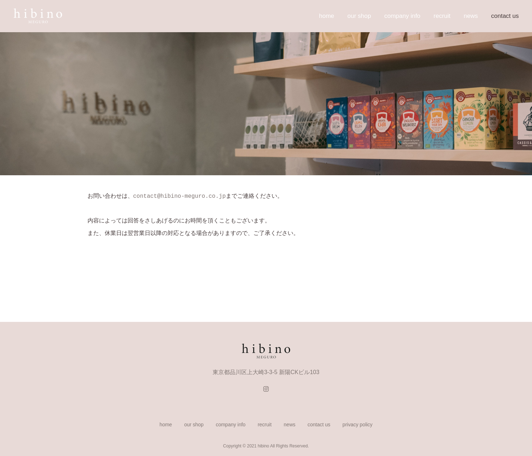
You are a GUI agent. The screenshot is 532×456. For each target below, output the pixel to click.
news (471, 16)
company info (402, 16)
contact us (505, 16)
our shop (359, 16)
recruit (442, 16)
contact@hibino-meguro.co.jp (179, 196)
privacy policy (358, 424)
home (326, 16)
